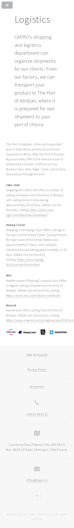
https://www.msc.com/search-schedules (33, 295)
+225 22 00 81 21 (37, 414)
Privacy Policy (37, 369)
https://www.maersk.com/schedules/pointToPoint (40, 320)
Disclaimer (37, 387)
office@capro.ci (37, 480)
